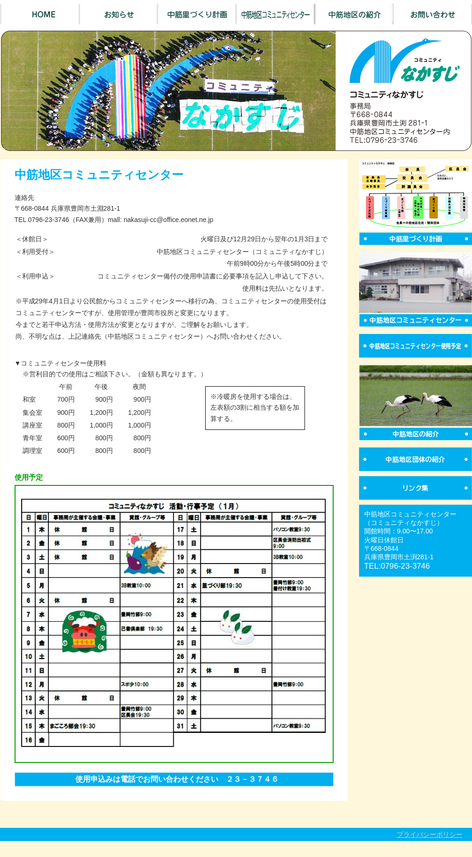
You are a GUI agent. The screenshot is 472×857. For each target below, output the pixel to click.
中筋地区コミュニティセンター (275, 13)
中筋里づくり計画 (197, 13)
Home (39, 13)
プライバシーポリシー (430, 834)
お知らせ (118, 13)
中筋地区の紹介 (354, 13)
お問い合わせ (432, 13)
